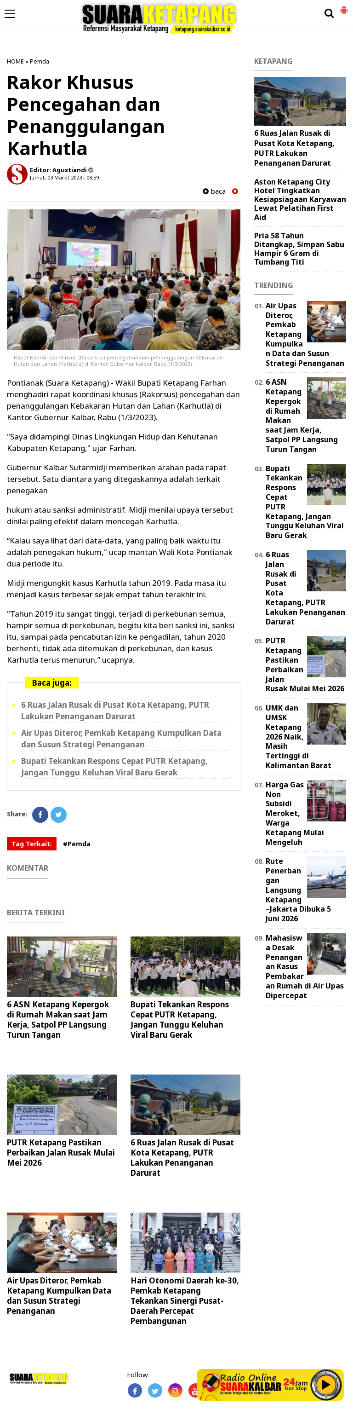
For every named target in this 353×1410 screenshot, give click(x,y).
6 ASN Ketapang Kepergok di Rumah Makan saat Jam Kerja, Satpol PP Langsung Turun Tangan (58, 1019)
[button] (343, 6)
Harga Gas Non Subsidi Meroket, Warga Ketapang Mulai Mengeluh (295, 813)
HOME (15, 61)
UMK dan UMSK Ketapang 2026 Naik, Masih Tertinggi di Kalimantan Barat (298, 736)
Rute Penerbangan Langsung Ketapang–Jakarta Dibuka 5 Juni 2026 (298, 890)
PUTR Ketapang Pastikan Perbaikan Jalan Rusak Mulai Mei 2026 (61, 1152)
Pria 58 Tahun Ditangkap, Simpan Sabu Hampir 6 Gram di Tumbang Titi (299, 249)
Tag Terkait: (31, 843)
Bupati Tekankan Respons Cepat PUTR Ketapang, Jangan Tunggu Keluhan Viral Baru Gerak (114, 767)
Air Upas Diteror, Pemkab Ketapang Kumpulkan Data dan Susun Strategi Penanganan (121, 739)
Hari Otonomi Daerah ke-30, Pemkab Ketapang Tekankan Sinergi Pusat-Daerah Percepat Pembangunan (185, 1300)
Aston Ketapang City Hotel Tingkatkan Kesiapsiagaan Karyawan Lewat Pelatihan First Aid (300, 199)
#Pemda (77, 843)
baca (214, 191)
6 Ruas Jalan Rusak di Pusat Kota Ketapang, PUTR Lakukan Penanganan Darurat (115, 710)
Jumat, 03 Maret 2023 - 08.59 (64, 177)
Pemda (39, 61)
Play (326, 1384)
